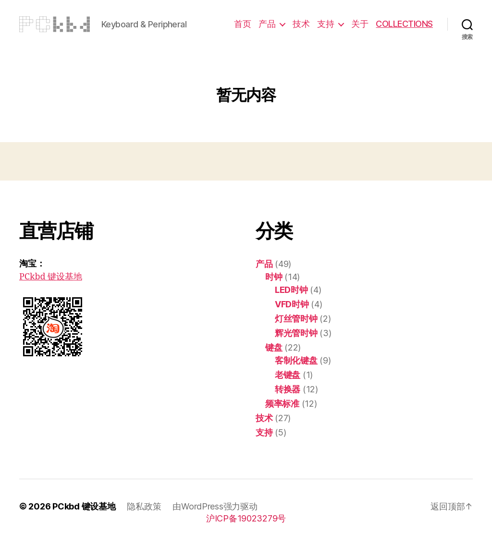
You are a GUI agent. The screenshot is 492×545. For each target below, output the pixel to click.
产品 (266, 24)
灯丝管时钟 (296, 319)
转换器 (287, 389)
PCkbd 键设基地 (50, 276)
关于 (359, 24)
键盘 (273, 347)
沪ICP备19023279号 (246, 518)
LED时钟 (291, 290)
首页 (242, 24)
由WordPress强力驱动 (214, 506)
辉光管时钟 (296, 333)
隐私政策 (144, 506)
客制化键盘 (296, 360)
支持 (325, 24)
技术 (301, 24)
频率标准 (282, 404)
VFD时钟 (292, 304)
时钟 (273, 277)
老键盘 (287, 375)
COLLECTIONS (404, 24)
